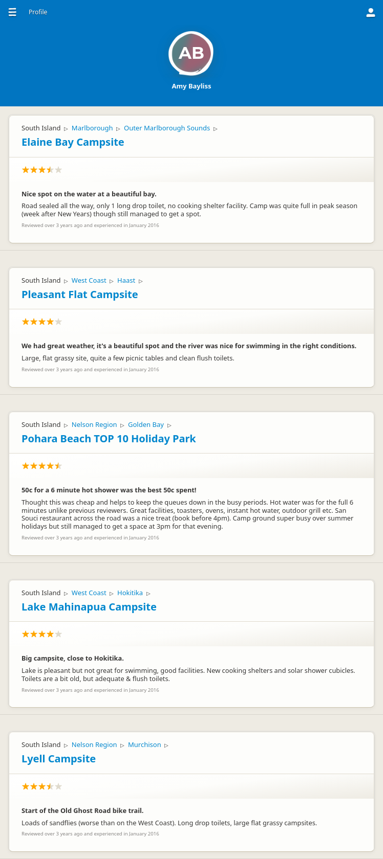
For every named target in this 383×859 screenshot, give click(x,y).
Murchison (144, 744)
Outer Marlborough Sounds (167, 127)
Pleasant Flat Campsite (80, 294)
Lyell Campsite (59, 758)
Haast (126, 280)
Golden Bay (146, 424)
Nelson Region (94, 424)
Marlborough (92, 127)
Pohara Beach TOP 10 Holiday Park (109, 438)
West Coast (89, 280)
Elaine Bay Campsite (73, 142)
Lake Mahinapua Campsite (89, 607)
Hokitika (130, 592)
